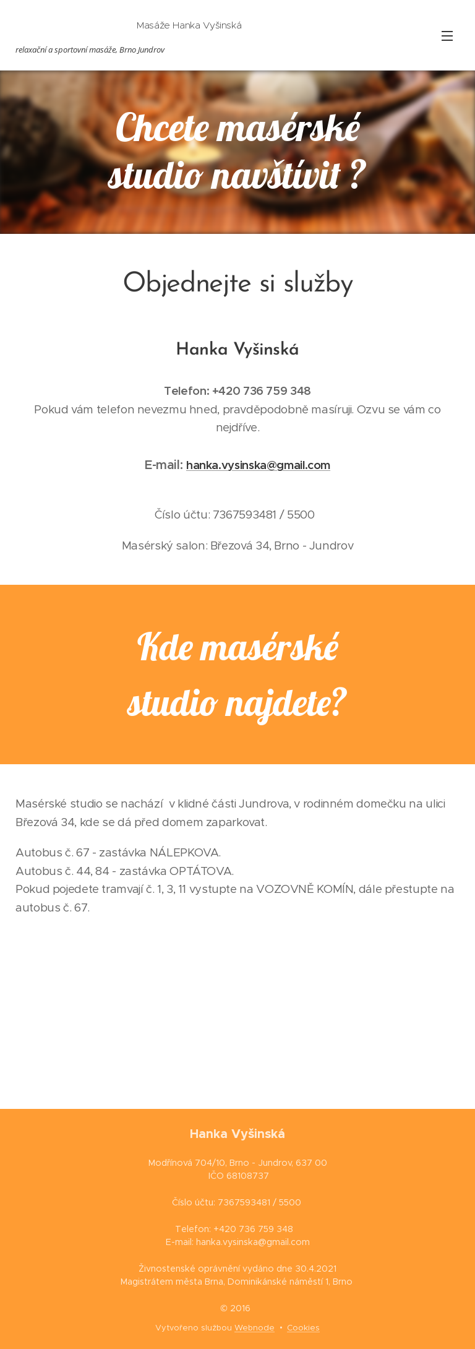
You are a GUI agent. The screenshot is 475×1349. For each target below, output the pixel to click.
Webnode (254, 1327)
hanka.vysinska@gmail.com (258, 465)
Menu (447, 36)
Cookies (303, 1327)
